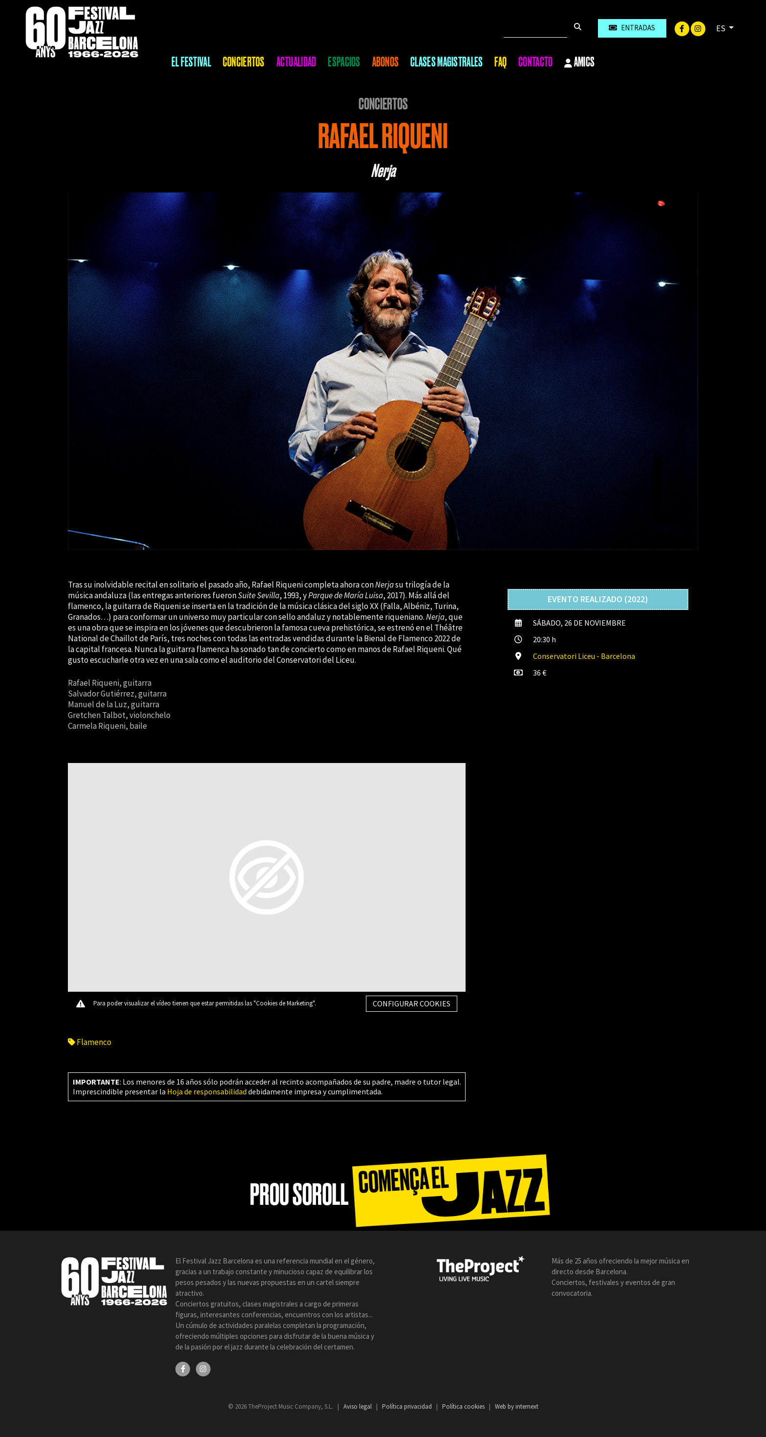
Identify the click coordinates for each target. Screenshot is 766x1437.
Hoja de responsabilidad (207, 1091)
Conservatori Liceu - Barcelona (584, 656)
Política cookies (464, 1406)
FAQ (500, 62)
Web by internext (516, 1406)
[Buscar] (535, 28)
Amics (579, 62)
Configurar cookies (411, 1003)
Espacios (344, 62)
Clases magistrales (446, 62)
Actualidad (297, 62)
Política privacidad (407, 1406)
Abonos (385, 62)
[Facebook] (683, 27)
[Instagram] (698, 27)
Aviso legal (358, 1406)
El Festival (191, 62)
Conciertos (244, 62)
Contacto (535, 62)
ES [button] (721, 28)
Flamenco (89, 1042)
